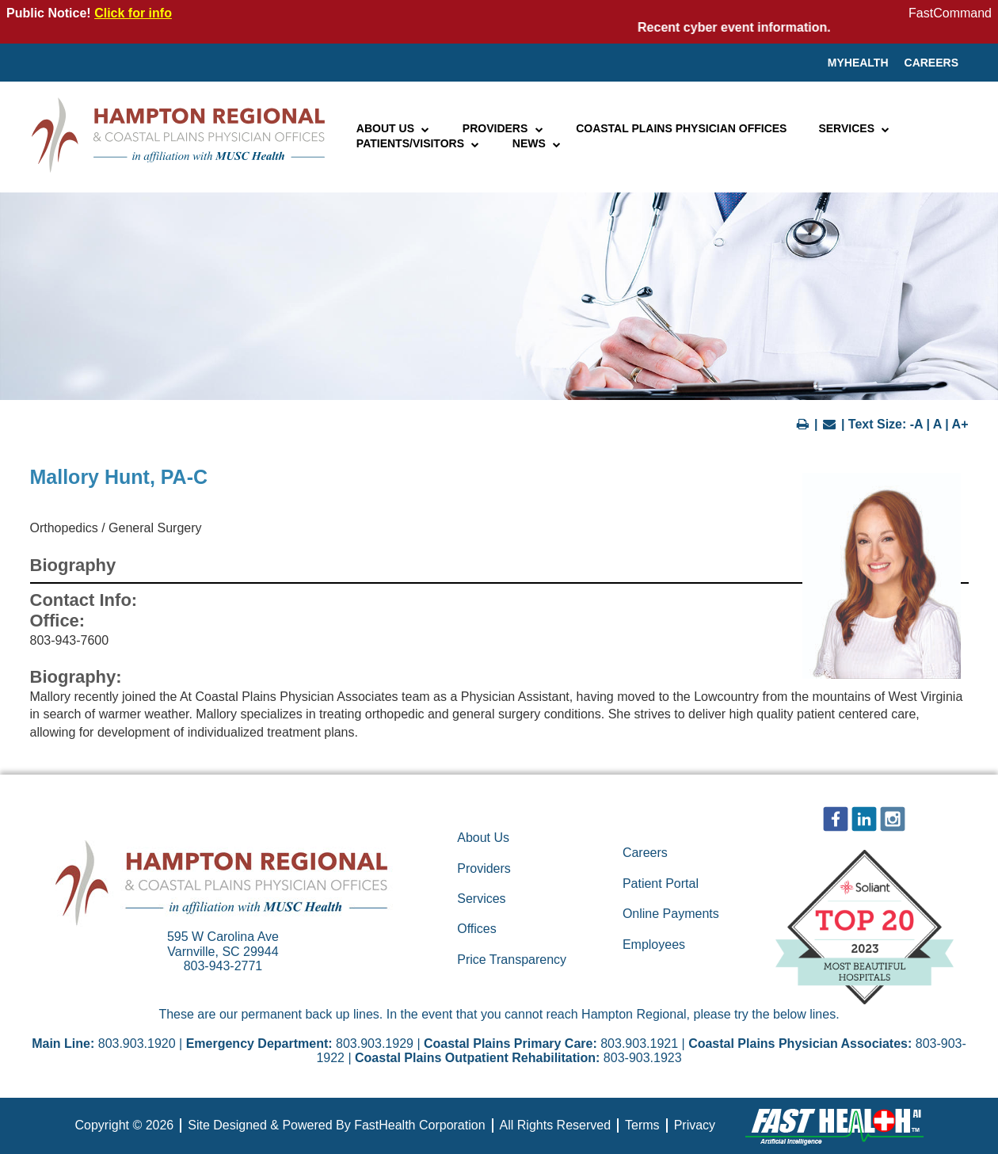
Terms (642, 1125)
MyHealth (858, 62)
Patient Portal (661, 883)
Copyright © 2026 (124, 1125)
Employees (654, 944)
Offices (477, 928)
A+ (960, 424)
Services (854, 128)
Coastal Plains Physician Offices (681, 128)
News (537, 143)
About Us (393, 128)
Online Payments (671, 913)
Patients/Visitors (418, 143)
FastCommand (950, 13)
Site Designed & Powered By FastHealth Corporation (336, 1125)
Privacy (694, 1125)
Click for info (133, 13)
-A (916, 424)
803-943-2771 (223, 966)
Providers (503, 128)
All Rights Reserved (555, 1125)
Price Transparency (511, 959)
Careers (931, 62)
